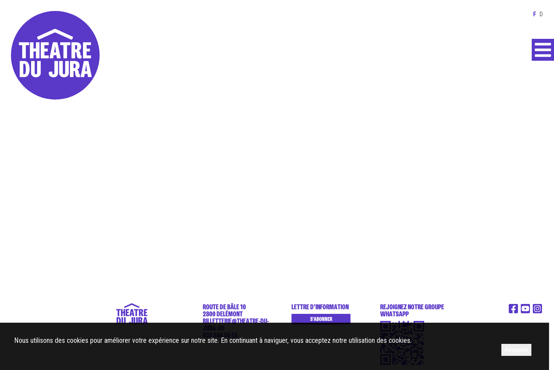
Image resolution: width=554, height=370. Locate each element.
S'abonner (321, 319)
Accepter (516, 350)
